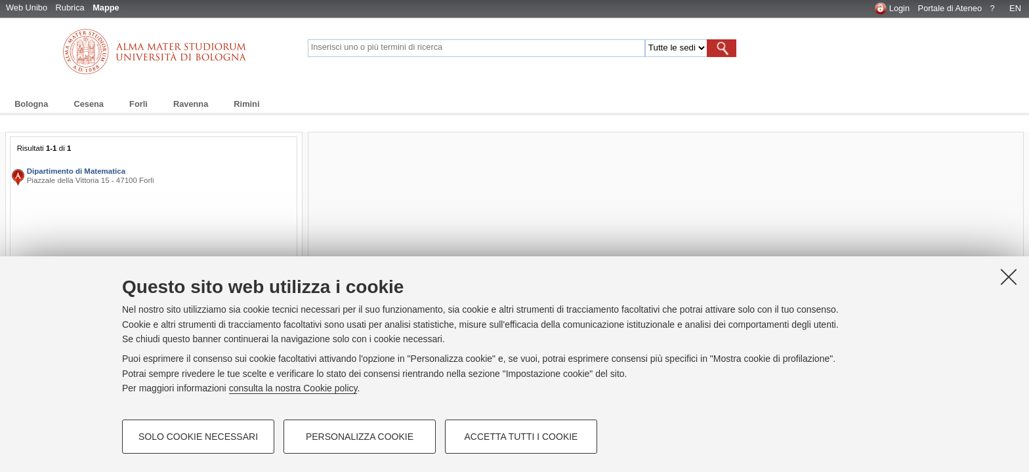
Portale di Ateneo (950, 8)
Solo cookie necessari (198, 436)
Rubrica (70, 7)
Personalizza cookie (359, 436)
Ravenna (190, 104)
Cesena (89, 104)
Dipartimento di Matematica (76, 171)
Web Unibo (26, 7)
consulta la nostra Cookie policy (293, 388)
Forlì (138, 104)
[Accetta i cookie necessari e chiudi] (1008, 276)
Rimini (246, 104)
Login (899, 8)
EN (1015, 8)
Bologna (31, 104)
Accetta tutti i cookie (521, 436)
